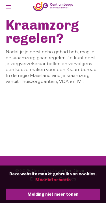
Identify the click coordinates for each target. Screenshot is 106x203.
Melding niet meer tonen (53, 194)
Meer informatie (53, 179)
